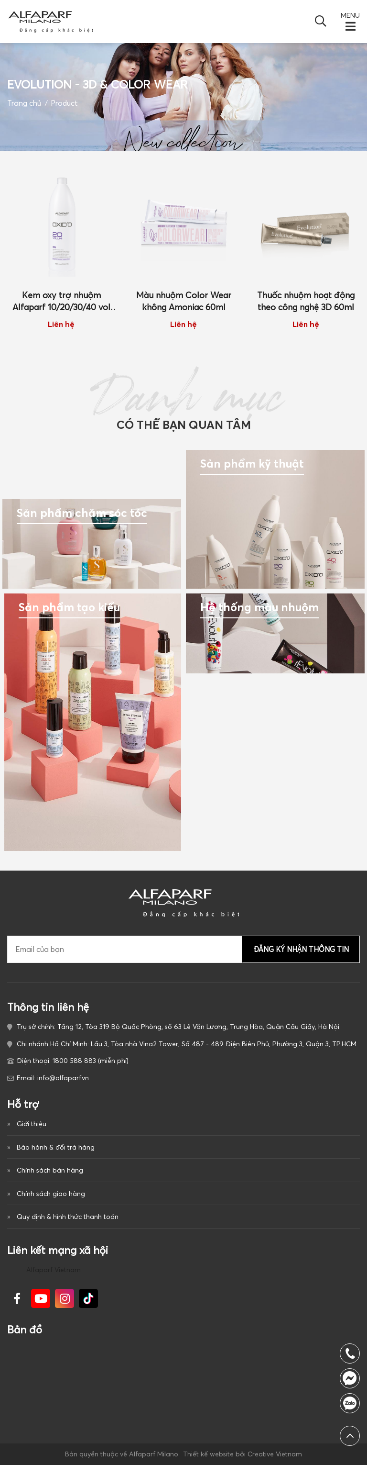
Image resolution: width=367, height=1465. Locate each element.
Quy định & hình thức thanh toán (68, 1216)
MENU (350, 15)
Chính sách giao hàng (51, 1193)
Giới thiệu (31, 1123)
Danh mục (184, 404)
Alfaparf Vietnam (53, 1269)
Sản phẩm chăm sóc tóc (82, 513)
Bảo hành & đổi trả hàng (56, 1147)
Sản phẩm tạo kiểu (69, 607)
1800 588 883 (350, 1403)
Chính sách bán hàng (50, 1170)
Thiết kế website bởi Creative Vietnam (242, 1454)
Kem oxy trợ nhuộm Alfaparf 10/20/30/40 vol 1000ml (61, 302)
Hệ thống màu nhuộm (259, 607)
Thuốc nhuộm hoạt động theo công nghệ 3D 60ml (306, 301)
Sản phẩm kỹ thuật (252, 463)
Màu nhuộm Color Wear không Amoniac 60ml (183, 301)
